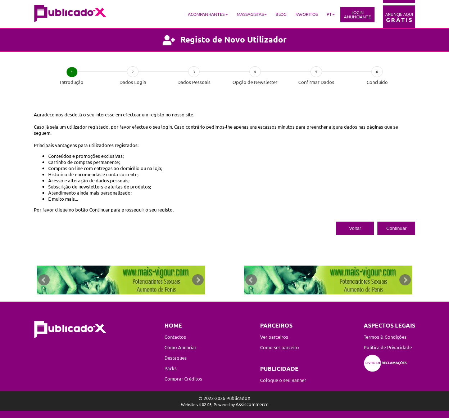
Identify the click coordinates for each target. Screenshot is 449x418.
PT (329, 14)
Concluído (377, 82)
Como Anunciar (180, 347)
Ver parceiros (274, 337)
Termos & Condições (385, 337)
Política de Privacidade (388, 347)
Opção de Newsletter (254, 82)
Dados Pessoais (193, 82)
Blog (281, 14)
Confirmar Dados (316, 82)
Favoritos (306, 14)
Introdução (71, 82)
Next (198, 280)
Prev (44, 280)
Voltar (355, 228)
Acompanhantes (206, 14)
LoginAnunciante (357, 14)
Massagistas (250, 14)
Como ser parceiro (279, 347)
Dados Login (132, 82)
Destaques (175, 358)
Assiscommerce (252, 404)
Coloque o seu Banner (283, 380)
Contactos (175, 337)
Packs (170, 368)
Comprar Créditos (183, 378)
